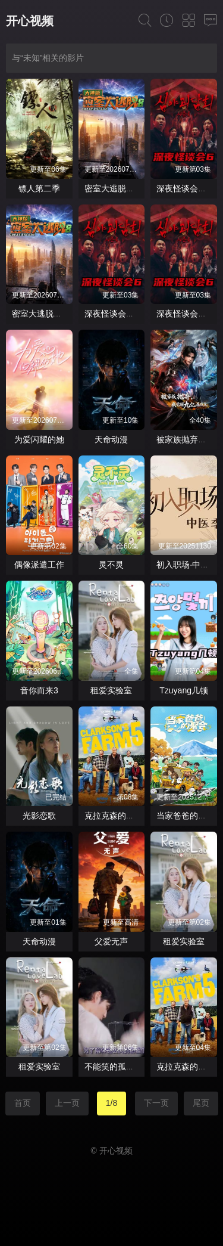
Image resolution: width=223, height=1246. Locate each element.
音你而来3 (39, 690)
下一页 (156, 1103)
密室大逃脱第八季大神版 (130, 188)
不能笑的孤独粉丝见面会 (130, 1066)
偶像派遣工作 (39, 564)
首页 (22, 1103)
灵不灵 (111, 564)
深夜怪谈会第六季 (117, 313)
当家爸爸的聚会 (185, 815)
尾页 (201, 1103)
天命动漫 (111, 439)
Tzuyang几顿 (183, 690)
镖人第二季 (39, 188)
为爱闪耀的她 (39, 439)
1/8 (111, 1103)
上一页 (67, 1103)
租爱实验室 (111, 690)
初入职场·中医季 (186, 564)
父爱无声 (111, 941)
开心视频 (30, 20)
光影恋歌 (39, 815)
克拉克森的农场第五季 (126, 815)
